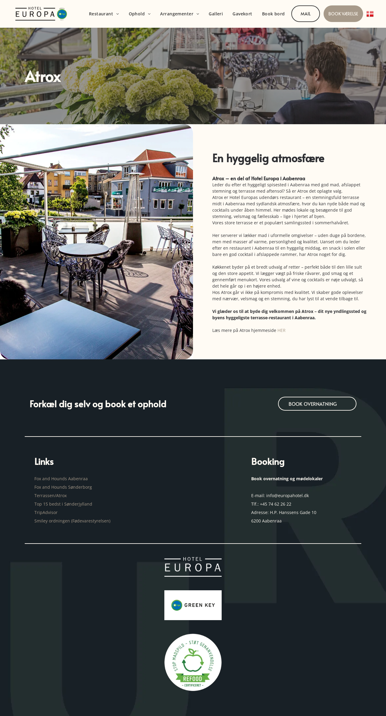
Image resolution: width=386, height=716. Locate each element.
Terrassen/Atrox (50, 495)
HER (281, 330)
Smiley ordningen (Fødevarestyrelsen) (73, 521)
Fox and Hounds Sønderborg (63, 487)
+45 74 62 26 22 (275, 504)
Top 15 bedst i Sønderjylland (63, 504)
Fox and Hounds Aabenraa (61, 478)
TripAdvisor (46, 512)
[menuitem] (104, 14)
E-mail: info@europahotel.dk (280, 495)
